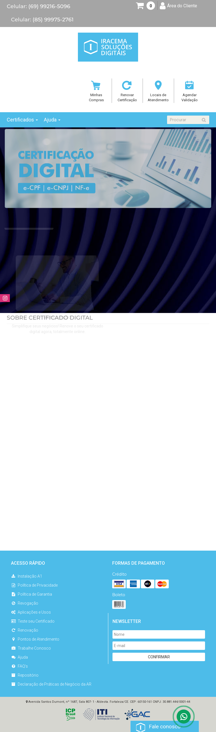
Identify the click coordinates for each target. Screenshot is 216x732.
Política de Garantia (31, 594)
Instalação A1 (26, 576)
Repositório (25, 675)
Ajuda (19, 657)
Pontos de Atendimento (35, 639)
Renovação (24, 630)
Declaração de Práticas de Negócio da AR (51, 684)
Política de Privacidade (34, 585)
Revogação (24, 603)
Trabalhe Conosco (31, 648)
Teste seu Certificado (33, 621)
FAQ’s (19, 666)
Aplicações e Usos (31, 612)
